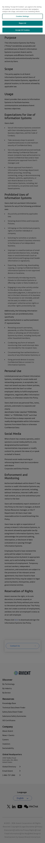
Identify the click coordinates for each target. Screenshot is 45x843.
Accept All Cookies (22, 25)
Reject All (22, 18)
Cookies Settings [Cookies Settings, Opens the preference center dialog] (22, 11)
